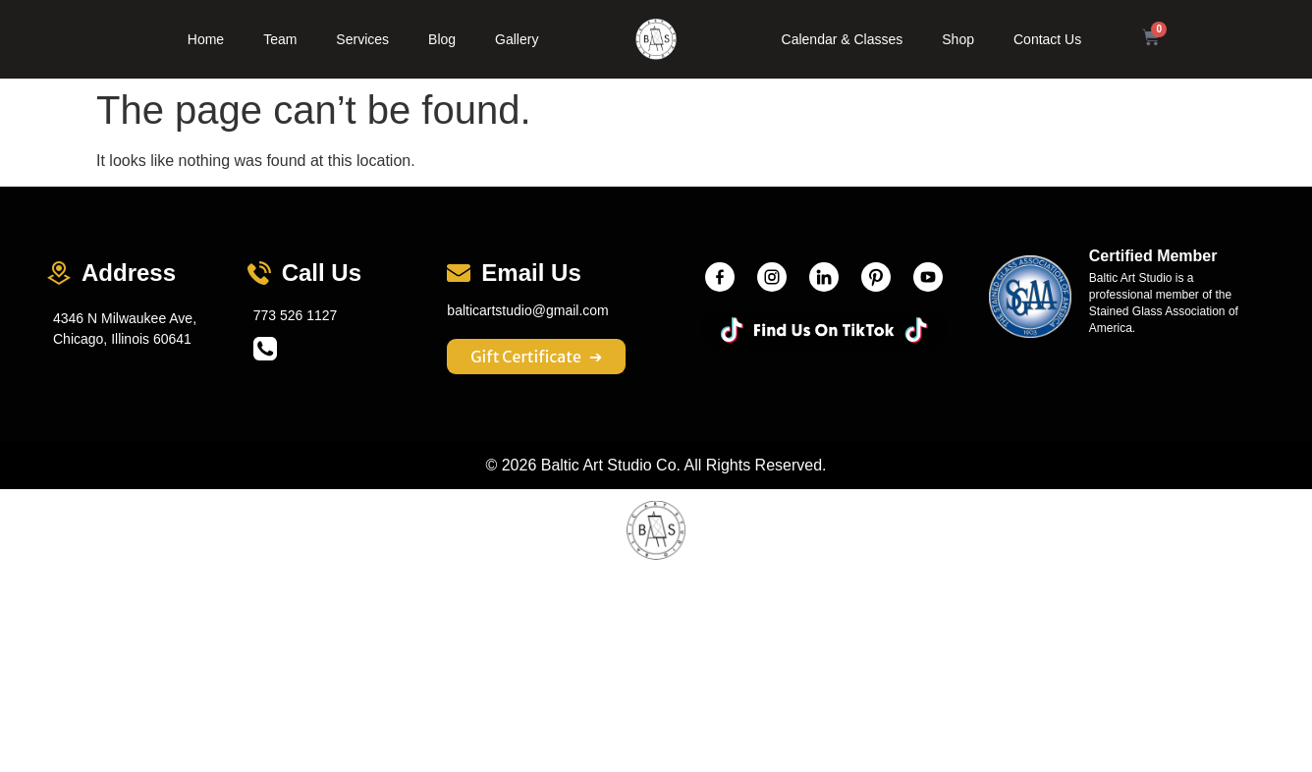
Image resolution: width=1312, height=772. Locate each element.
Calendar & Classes (842, 39)
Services (362, 39)
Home (206, 39)
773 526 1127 (295, 315)
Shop (958, 39)
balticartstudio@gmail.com (527, 310)
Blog (442, 39)
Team (280, 39)
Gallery (516, 39)
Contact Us (1047, 39)
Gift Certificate (536, 356)
